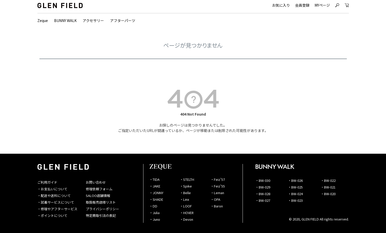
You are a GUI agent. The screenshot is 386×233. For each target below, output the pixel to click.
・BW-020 (328, 193)
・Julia (154, 212)
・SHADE (156, 199)
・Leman (217, 192)
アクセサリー (93, 20)
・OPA (215, 199)
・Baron (217, 206)
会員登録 (302, 5)
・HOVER (187, 212)
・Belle (185, 192)
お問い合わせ (96, 182)
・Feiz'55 (218, 186)
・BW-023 (295, 200)
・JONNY (156, 192)
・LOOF (186, 206)
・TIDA (154, 179)
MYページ (322, 5)
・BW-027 (262, 200)
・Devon (186, 219)
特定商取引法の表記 (101, 215)
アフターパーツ (122, 20)
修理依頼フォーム (99, 188)
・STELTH (187, 179)
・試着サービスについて (55, 202)
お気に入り (281, 5)
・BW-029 (262, 187)
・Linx (184, 199)
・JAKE (154, 186)
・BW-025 (295, 187)
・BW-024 (295, 193)
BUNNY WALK (65, 20)
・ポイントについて (52, 215)
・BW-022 (328, 180)
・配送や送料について (54, 195)
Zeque (42, 20)
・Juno (154, 219)
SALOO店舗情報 (98, 195)
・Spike (186, 186)
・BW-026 (295, 180)
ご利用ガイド (47, 182)
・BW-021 (328, 187)
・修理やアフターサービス (57, 208)
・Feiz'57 (218, 179)
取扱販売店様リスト (101, 202)
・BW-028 (262, 193)
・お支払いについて (52, 188)
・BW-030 (262, 180)
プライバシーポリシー (102, 208)
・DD (153, 206)
